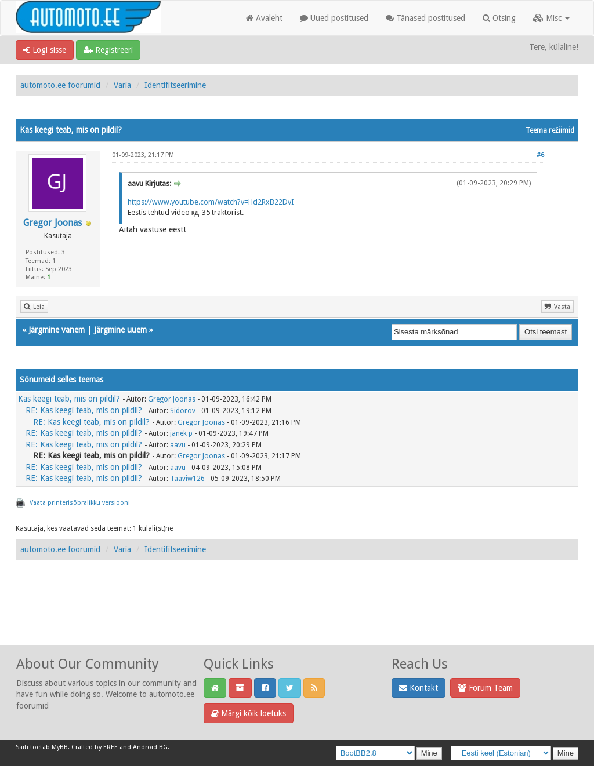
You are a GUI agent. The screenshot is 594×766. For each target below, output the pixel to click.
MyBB (60, 747)
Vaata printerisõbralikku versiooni (80, 502)
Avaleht (264, 18)
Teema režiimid (550, 130)
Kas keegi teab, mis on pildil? (69, 398)
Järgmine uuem (120, 329)
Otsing (499, 18)
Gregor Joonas (52, 222)
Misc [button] (551, 18)
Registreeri (108, 49)
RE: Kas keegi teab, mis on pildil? (84, 410)
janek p (181, 433)
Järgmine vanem (56, 329)
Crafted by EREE (94, 747)
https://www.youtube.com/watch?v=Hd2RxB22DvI (211, 202)
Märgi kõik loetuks (248, 713)
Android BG (150, 747)
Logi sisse (44, 49)
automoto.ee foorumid (60, 85)
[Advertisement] (297, 615)
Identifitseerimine (175, 85)
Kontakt (418, 687)
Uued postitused (334, 18)
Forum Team (485, 687)
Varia (122, 85)
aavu (178, 445)
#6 (540, 155)
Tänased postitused (425, 18)
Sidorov (182, 411)
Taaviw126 (187, 479)
